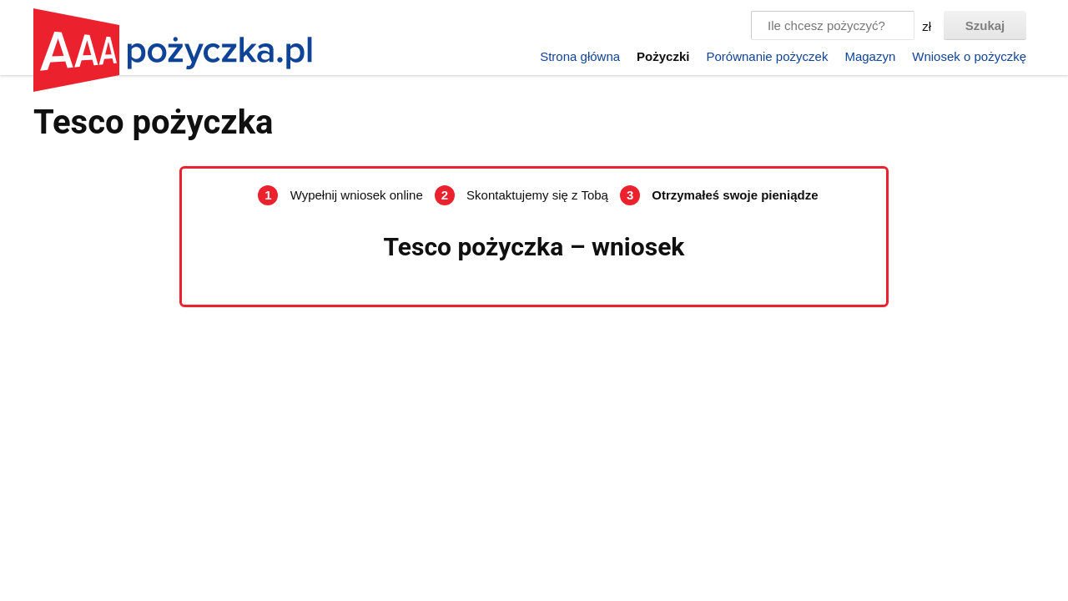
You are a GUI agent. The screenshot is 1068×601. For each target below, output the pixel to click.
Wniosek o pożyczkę (969, 56)
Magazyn (869, 56)
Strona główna (580, 56)
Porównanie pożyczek (767, 56)
